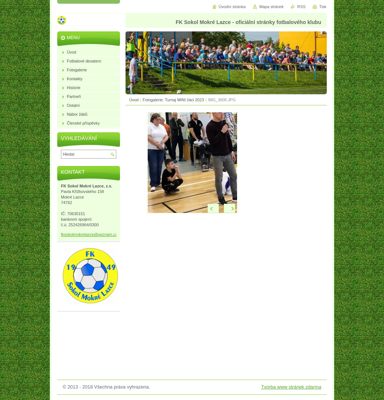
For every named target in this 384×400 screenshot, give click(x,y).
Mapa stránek (271, 6)
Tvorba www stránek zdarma (291, 387)
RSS (301, 6)
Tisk (322, 6)
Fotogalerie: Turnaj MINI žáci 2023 (173, 100)
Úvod (133, 100)
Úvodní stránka (232, 6)
